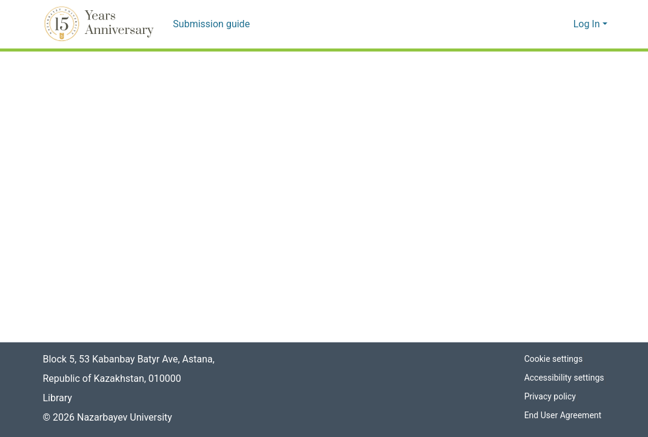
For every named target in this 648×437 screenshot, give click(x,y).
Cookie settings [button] (553, 359)
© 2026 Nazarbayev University (109, 417)
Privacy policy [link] (549, 396)
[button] (101, 24)
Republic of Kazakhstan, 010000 (112, 378)
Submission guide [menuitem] (209, 24)
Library (57, 398)
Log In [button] (588, 24)
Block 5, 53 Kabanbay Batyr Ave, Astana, (130, 359)
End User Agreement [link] (563, 415)
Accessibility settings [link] (563, 378)
